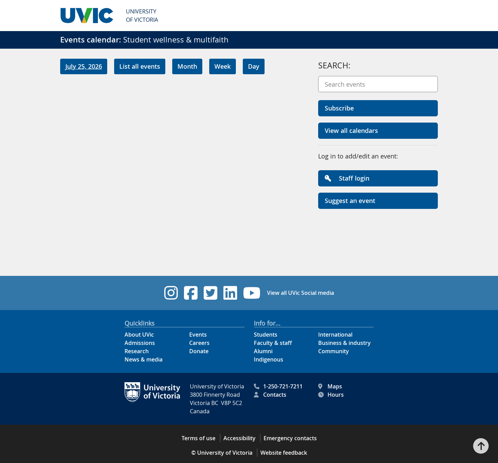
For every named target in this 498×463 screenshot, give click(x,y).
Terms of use (198, 438)
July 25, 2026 (83, 66)
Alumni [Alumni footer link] (263, 351)
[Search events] (378, 84)
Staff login (347, 178)
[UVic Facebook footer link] (190, 293)
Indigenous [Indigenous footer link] (268, 359)
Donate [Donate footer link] (199, 351)
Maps (330, 386)
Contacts (270, 394)
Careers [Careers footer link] (199, 343)
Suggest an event (350, 200)
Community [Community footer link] (333, 351)
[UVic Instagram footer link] (171, 293)
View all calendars (351, 130)
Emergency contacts (290, 438)
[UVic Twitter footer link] (210, 293)
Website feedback (283, 452)
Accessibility (239, 438)
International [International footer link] (335, 334)
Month (187, 66)
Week (222, 66)
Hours (331, 394)
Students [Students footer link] (265, 334)
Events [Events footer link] (198, 334)
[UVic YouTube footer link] (252, 293)
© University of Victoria (221, 452)
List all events (139, 66)
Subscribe (339, 108)
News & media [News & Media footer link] (143, 359)
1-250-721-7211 (278, 386)
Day (253, 66)
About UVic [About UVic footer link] (139, 334)
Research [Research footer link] (136, 351)
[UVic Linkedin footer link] (230, 293)
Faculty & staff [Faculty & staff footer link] (273, 343)
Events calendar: (90, 40)
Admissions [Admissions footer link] (139, 343)
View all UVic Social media (300, 293)
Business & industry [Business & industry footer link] (344, 343)
